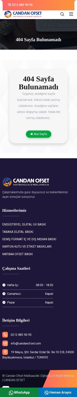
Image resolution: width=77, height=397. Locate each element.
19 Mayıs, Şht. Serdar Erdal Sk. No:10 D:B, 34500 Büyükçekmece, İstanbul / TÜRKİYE (38, 354)
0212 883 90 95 (20, 5)
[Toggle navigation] (71, 14)
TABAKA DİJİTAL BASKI (17, 232)
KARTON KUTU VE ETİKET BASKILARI (27, 246)
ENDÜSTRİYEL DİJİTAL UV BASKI (24, 224)
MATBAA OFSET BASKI (17, 254)
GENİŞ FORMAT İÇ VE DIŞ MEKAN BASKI (29, 239)
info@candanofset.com (21, 343)
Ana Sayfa (38, 134)
